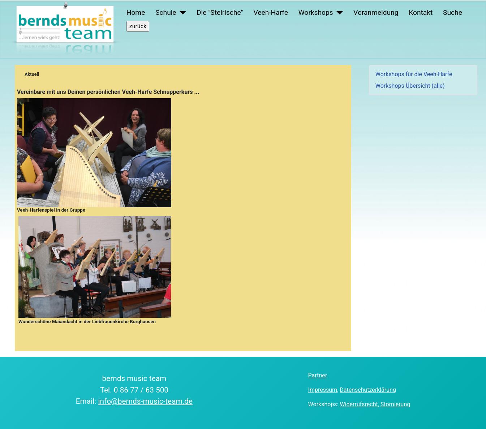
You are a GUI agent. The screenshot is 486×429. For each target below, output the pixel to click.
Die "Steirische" (220, 12)
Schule (165, 12)
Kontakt (421, 12)
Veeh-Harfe (270, 12)
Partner (317, 375)
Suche (452, 12)
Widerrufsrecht (359, 404)
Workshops (315, 12)
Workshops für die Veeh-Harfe (413, 74)
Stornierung (395, 404)
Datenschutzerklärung (368, 389)
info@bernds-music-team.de (145, 401)
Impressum (322, 389)
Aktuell (32, 74)
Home (135, 12)
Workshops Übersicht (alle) (410, 85)
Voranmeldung (375, 12)
